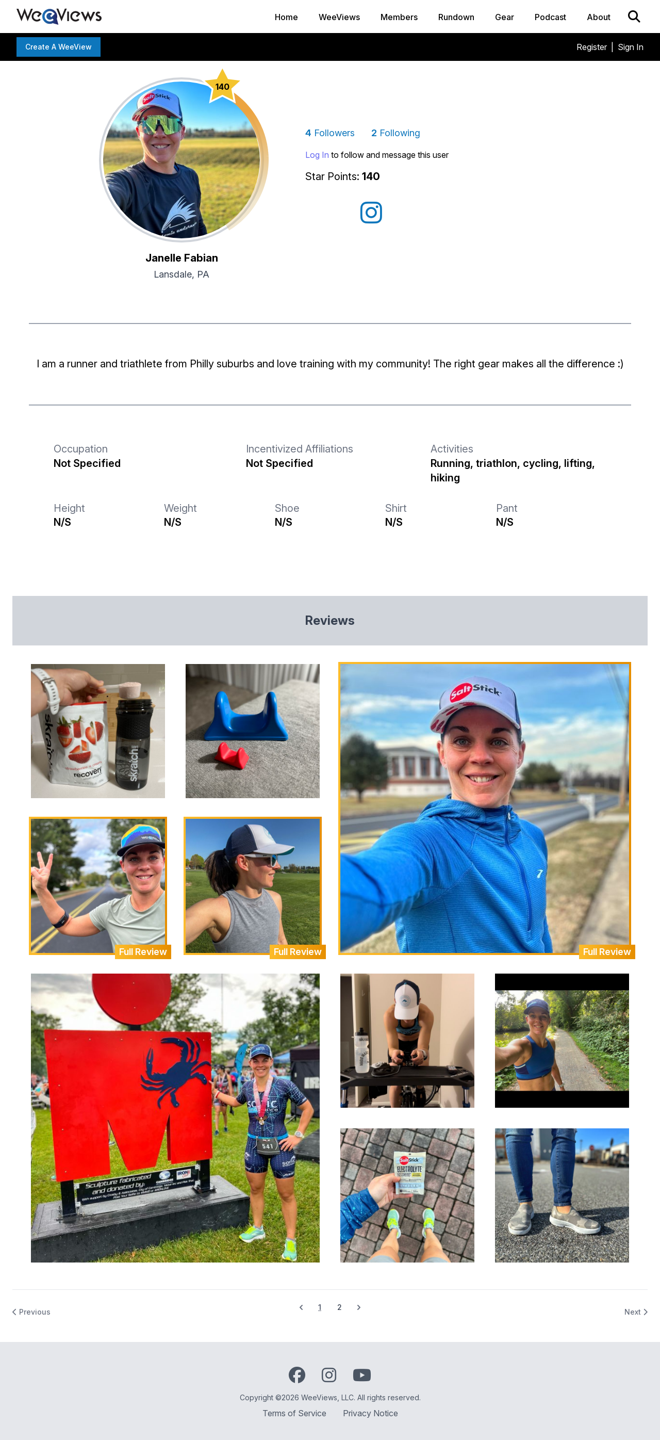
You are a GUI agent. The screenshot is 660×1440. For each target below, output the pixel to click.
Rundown (456, 17)
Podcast (550, 17)
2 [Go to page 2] (339, 1307)
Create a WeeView (58, 46)
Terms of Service (294, 1413)
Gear (504, 17)
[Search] (634, 16)
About (598, 17)
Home (286, 17)
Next (636, 1311)
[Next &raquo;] (359, 1307)
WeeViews (339, 17)
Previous (31, 1311)
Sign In (631, 47)
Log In (317, 155)
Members (399, 17)
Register (591, 47)
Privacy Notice (370, 1413)
